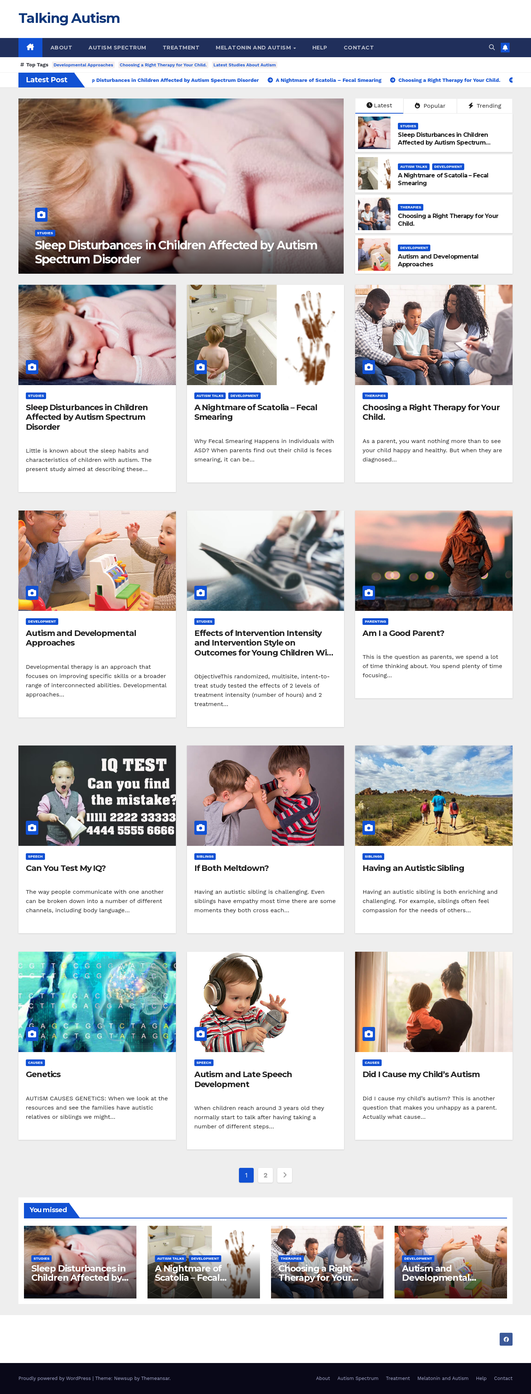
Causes (35, 1063)
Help (319, 47)
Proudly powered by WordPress (55, 1378)
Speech (35, 856)
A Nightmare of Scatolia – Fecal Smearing (255, 412)
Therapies (410, 207)
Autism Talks (413, 167)
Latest (379, 105)
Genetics (43, 1074)
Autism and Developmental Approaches (81, 638)
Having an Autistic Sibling (413, 868)
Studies (45, 233)
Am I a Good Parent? (403, 633)
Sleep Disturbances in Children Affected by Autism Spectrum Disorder (176, 252)
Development (448, 167)
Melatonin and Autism (254, 47)
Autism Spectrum (117, 47)
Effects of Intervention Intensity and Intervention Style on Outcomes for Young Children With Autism (265, 647)
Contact (359, 47)
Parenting (375, 621)
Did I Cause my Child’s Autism (420, 1074)
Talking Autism (68, 18)
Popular (430, 105)
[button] (492, 47)
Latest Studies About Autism (245, 65)
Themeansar (155, 1378)
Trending (485, 105)
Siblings (205, 856)
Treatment (181, 47)
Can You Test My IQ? (66, 868)
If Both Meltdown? (231, 868)
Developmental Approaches (83, 65)
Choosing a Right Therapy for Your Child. (163, 65)
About (62, 47)
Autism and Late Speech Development (243, 1079)
